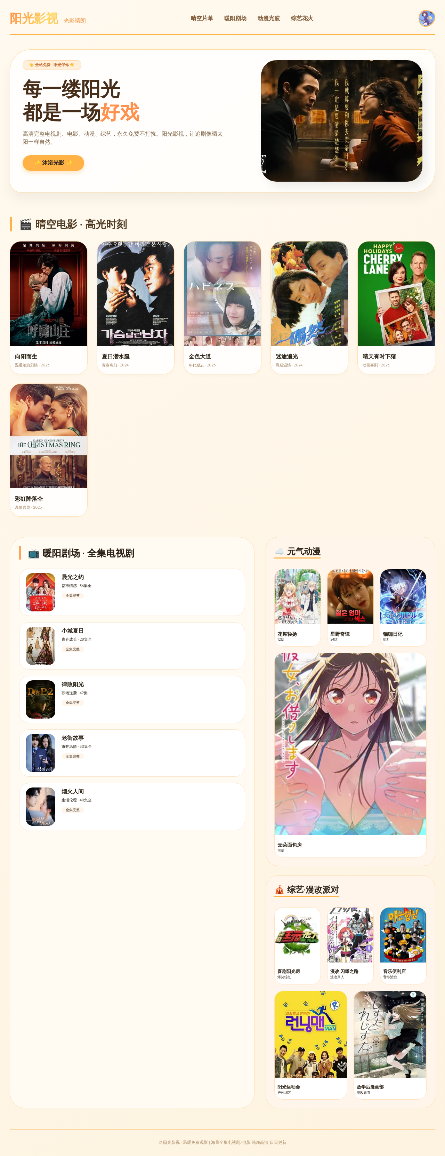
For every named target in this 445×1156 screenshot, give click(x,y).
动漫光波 (269, 18)
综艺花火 (302, 18)
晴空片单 (202, 18)
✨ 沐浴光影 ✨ (53, 163)
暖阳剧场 (235, 18)
